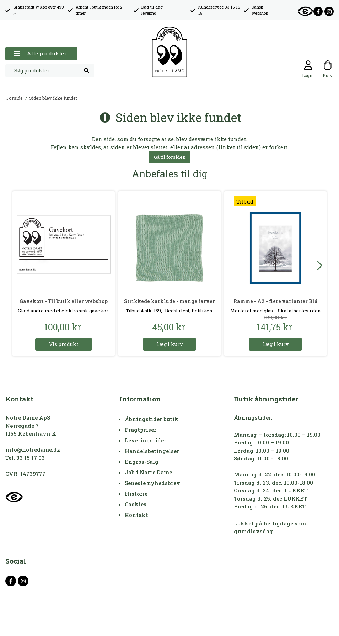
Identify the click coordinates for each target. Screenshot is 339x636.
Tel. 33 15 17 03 (25, 457)
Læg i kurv (169, 344)
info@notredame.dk (33, 449)
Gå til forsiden (169, 157)
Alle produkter (40, 53)
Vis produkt (64, 344)
